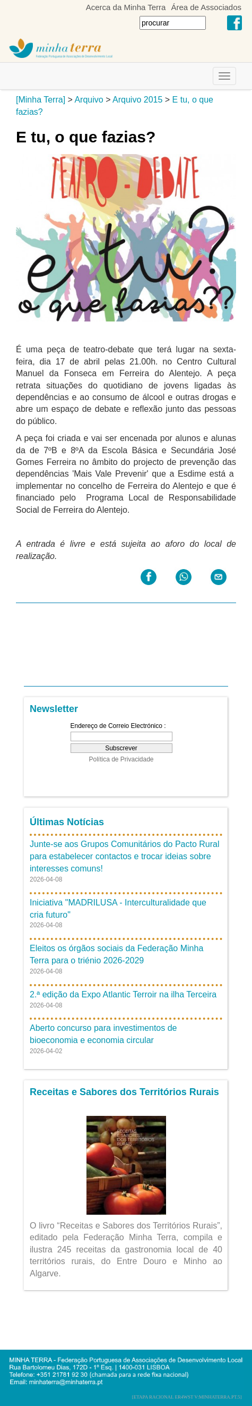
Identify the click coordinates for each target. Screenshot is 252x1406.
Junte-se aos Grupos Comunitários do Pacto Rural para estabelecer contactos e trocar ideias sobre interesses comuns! (125, 856)
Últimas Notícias (67, 822)
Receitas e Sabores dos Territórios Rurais (124, 1092)
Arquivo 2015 (137, 99)
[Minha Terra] (40, 99)
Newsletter (54, 709)
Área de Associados (206, 7)
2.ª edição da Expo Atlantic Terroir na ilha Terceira (123, 994)
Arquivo (88, 99)
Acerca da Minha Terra (126, 7)
